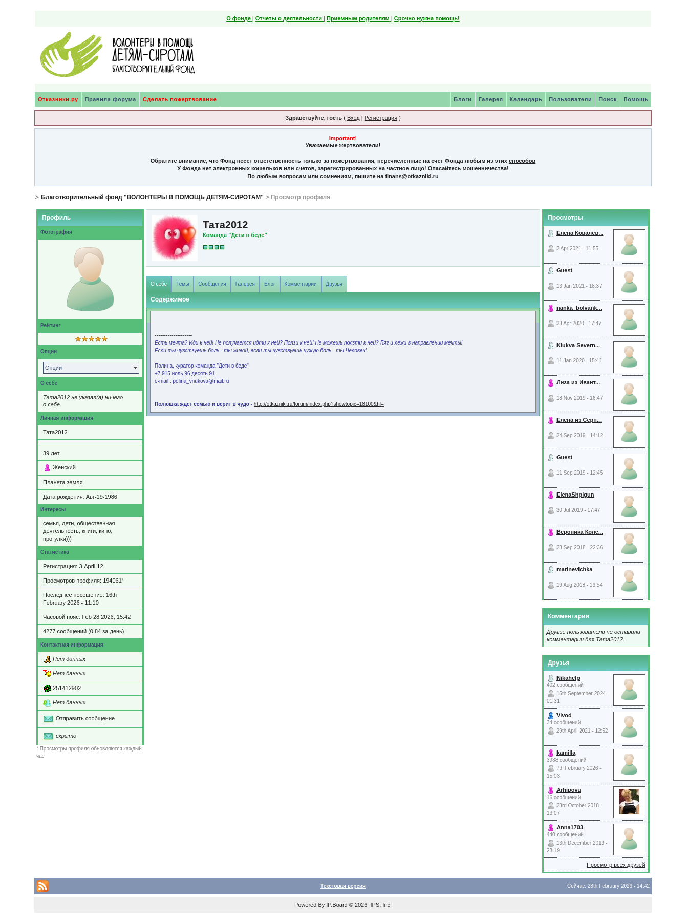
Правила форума (110, 99)
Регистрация (381, 118)
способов (522, 161)
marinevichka (574, 569)
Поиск (607, 99)
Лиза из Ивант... (578, 382)
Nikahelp (568, 678)
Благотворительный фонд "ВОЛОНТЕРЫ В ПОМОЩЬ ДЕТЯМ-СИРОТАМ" (152, 197)
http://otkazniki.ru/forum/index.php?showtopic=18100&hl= (319, 404)
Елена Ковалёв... (579, 233)
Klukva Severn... (578, 345)
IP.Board (336, 904)
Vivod (564, 715)
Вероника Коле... (579, 532)
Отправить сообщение (85, 718)
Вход (353, 118)
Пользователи (570, 99)
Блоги (462, 99)
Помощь (636, 99)
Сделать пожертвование (180, 99)
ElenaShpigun (575, 494)
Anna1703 (569, 827)
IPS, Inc (380, 904)
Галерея (491, 99)
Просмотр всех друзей (616, 865)
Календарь (526, 99)
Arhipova (568, 790)
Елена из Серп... (579, 420)
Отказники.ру (58, 99)
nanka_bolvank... (579, 308)
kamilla (565, 752)
